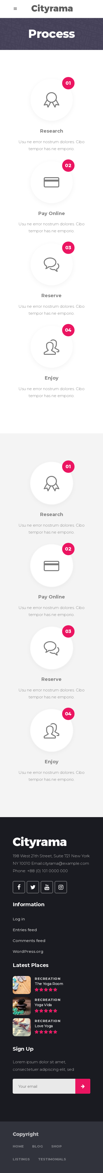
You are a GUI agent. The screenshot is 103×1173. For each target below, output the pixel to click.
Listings (21, 1159)
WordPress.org (28, 951)
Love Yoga (44, 1026)
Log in (19, 919)
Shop (56, 1146)
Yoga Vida (43, 1005)
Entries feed (25, 929)
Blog (37, 1146)
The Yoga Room (49, 983)
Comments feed (29, 940)
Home (18, 1146)
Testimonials (52, 1159)
